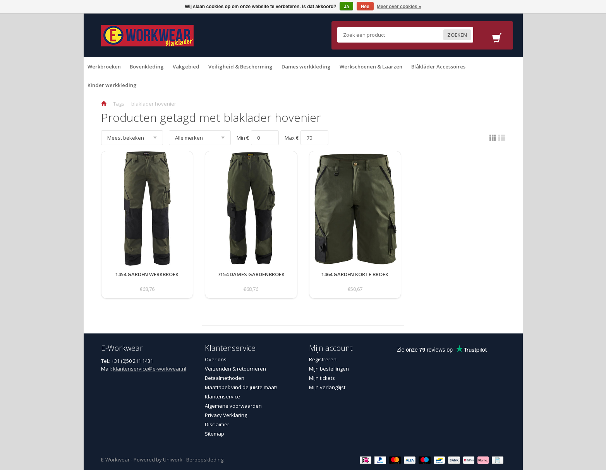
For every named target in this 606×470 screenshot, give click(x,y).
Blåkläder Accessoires (438, 66)
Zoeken (457, 34)
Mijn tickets (322, 377)
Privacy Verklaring (226, 415)
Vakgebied (186, 66)
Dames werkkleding (306, 66)
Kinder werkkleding (112, 85)
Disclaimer (217, 424)
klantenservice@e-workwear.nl (149, 368)
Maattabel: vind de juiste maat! (241, 387)
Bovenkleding (147, 66)
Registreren (322, 359)
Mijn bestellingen (329, 368)
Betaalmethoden (224, 377)
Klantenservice (222, 396)
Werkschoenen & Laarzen (371, 66)
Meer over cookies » (399, 6)
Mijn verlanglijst (327, 387)
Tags (118, 103)
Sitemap (214, 433)
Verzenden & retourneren (235, 368)
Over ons (216, 359)
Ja (346, 6)
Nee (365, 6)
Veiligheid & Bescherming (240, 66)
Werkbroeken (104, 66)
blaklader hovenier (153, 103)
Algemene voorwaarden (233, 405)
